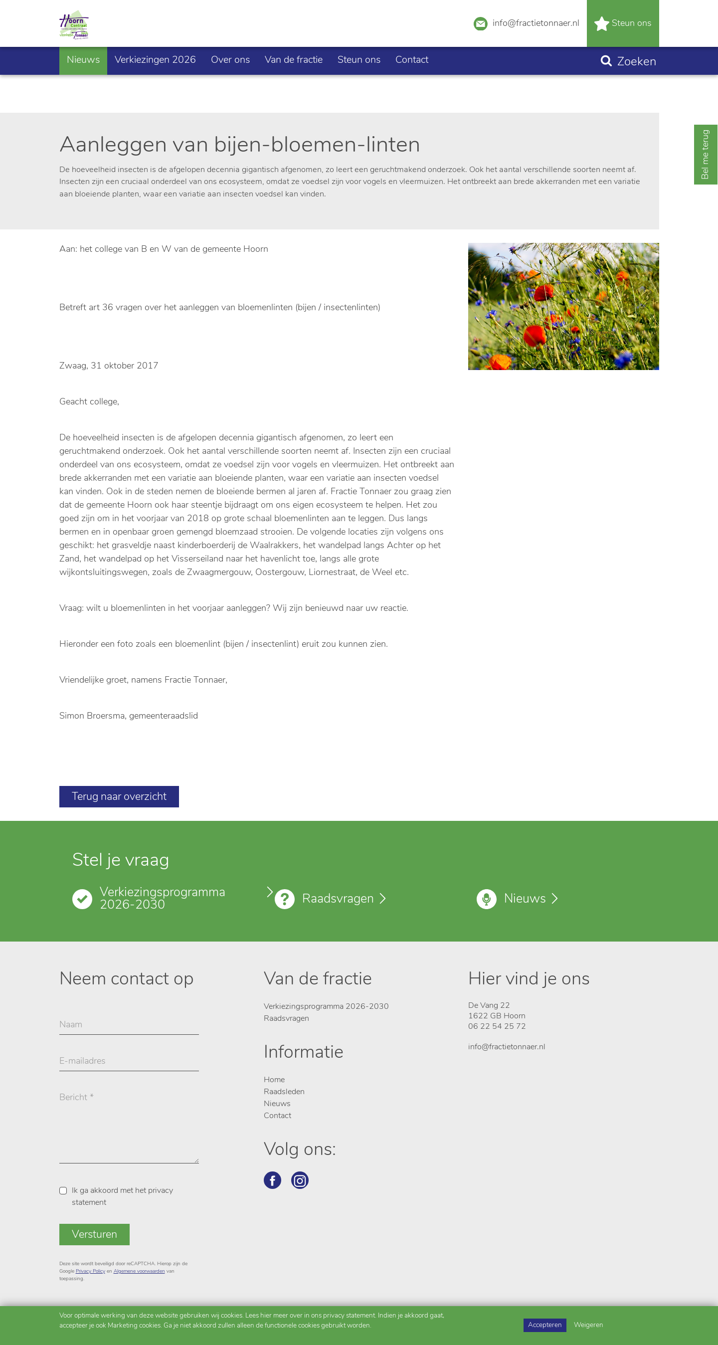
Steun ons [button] (359, 90)
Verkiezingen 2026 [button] (155, 90)
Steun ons (623, 38)
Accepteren (545, 1325)
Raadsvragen (338, 899)
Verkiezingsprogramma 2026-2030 (162, 899)
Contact (411, 90)
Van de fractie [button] (294, 90)
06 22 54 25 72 (497, 1027)
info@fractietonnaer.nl (526, 37)
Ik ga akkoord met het (122, 1197)
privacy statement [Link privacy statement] (349, 1316)
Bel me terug (706, 155)
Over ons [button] (230, 90)
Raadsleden (284, 1092)
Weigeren (588, 1325)
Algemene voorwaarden (139, 1271)
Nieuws (83, 90)
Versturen (94, 1235)
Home (274, 1080)
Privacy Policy (90, 1271)
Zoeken (636, 92)
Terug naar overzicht (119, 797)
